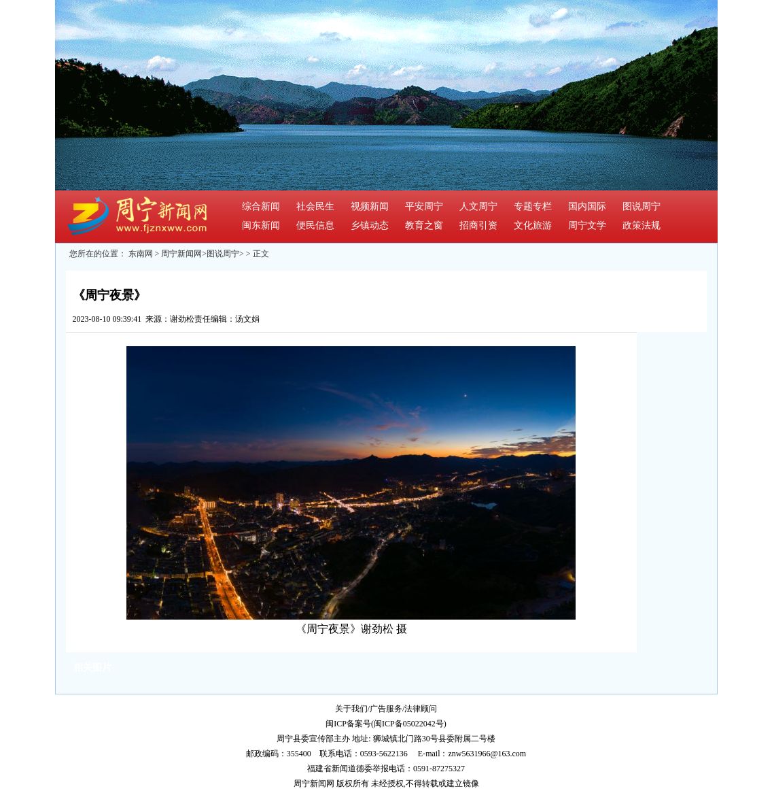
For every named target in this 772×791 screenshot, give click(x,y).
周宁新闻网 (181, 253)
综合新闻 (261, 206)
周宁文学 (587, 225)
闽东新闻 (261, 225)
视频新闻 (370, 206)
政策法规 (641, 225)
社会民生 (315, 206)
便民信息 (315, 225)
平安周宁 (424, 206)
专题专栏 (533, 206)
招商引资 (478, 225)
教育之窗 (424, 225)
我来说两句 (288, 319)
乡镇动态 (370, 225)
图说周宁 (641, 206)
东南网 (140, 253)
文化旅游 (533, 225)
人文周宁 (478, 206)
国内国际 (587, 206)
